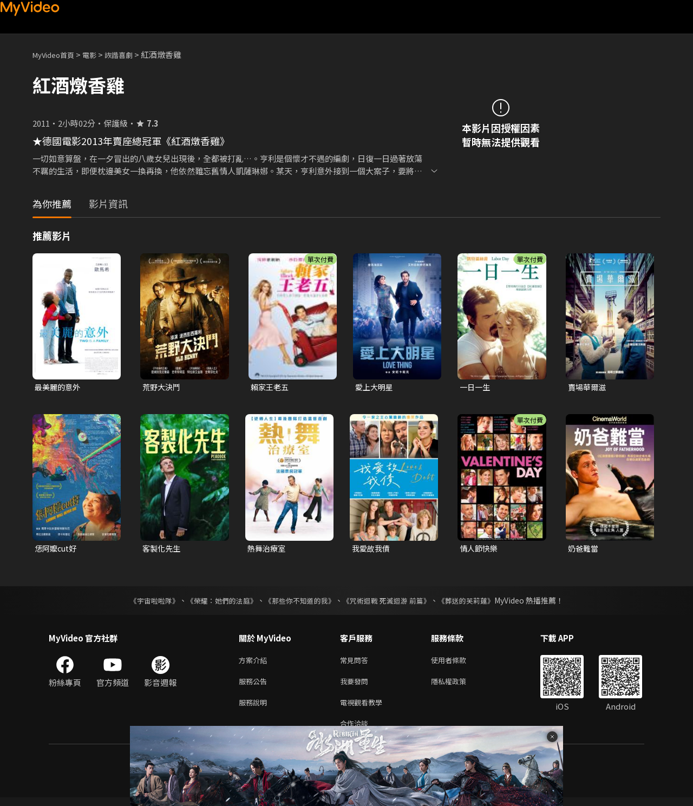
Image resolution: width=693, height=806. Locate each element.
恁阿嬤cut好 (57, 549)
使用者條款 (457, 663)
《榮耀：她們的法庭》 (215, 602)
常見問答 (356, 663)
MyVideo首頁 (57, 54)
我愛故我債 (372, 549)
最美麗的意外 (59, 387)
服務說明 (255, 708)
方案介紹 (255, 663)
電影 (98, 54)
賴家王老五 (271, 387)
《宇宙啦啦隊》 (143, 602)
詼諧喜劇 (130, 54)
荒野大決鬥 (162, 387)
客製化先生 (162, 549)
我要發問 (356, 685)
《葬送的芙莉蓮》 (476, 602)
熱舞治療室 (267, 549)
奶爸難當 (584, 549)
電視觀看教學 (364, 708)
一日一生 (476, 387)
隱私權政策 (457, 685)
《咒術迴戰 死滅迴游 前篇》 (391, 602)
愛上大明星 (375, 387)
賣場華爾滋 (588, 387)
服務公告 (255, 685)
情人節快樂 (480, 549)
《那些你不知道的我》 (299, 602)
